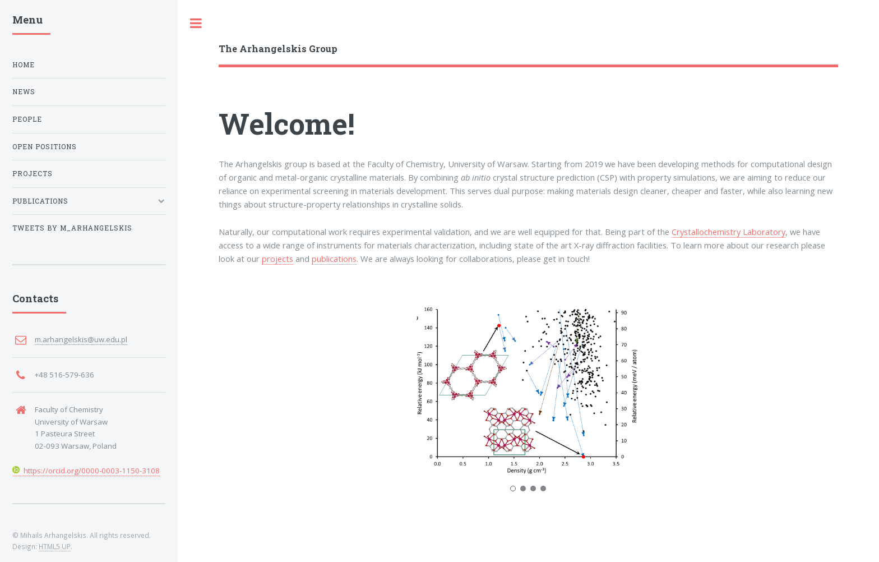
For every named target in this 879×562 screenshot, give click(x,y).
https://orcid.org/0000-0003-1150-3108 (86, 471)
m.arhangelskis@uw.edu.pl (81, 339)
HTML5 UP (55, 546)
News (23, 91)
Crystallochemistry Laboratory (728, 231)
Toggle (196, 23)
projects (277, 258)
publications (334, 258)
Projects (32, 173)
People (27, 119)
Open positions (44, 146)
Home (23, 65)
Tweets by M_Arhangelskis (72, 228)
